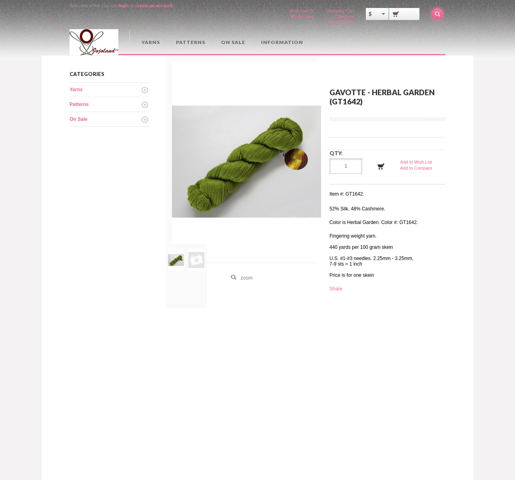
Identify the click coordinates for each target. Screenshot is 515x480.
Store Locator (340, 22)
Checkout (344, 16)
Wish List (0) (301, 10)
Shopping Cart (340, 10)
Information (282, 42)
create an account (154, 5)
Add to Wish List (416, 162)
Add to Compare (416, 168)
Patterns (190, 42)
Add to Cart (381, 166)
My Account (302, 16)
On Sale (233, 42)
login (123, 5)
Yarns (151, 42)
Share (335, 289)
